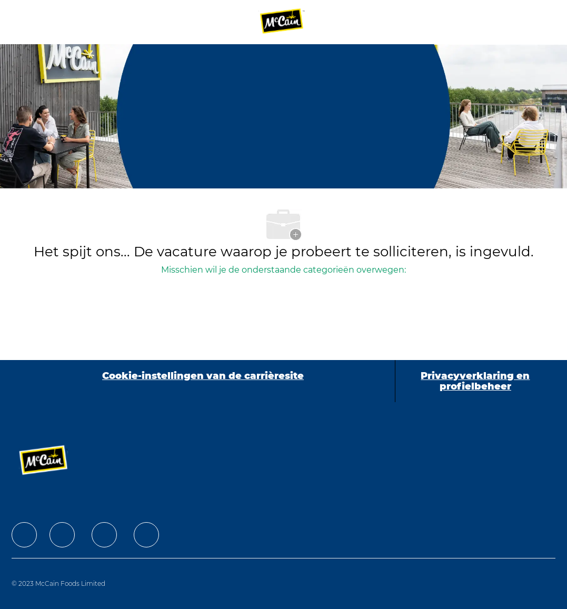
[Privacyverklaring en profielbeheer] (475, 381)
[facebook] (24, 534)
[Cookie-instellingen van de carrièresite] (203, 381)
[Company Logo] (282, 21)
